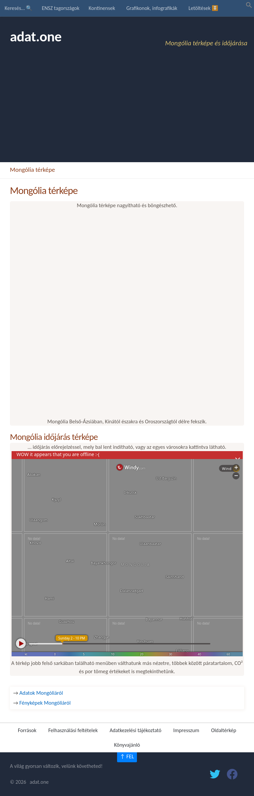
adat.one (36, 36)
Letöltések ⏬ (203, 8)
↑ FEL (127, 756)
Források (27, 730)
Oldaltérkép (223, 730)
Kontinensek (102, 8)
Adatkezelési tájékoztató (135, 730)
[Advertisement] (127, 112)
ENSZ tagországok (60, 8)
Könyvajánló (127, 745)
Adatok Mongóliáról (41, 692)
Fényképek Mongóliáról (45, 702)
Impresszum (186, 730)
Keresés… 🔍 (18, 8)
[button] (249, 6)
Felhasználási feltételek (73, 730)
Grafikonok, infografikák (151, 8)
